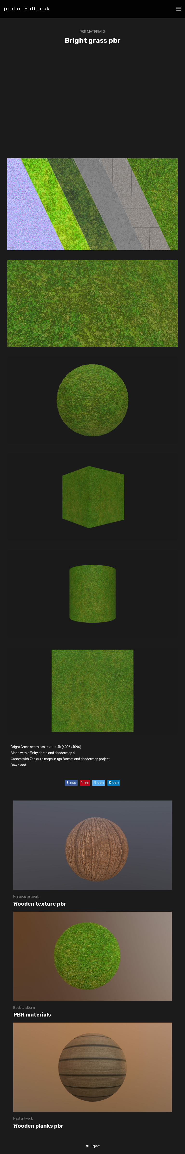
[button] (92, 1146)
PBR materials (92, 32)
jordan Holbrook (27, 8)
